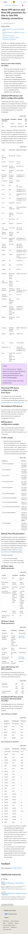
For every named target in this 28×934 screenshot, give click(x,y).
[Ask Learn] (22, 5)
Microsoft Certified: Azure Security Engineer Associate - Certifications (13, 894)
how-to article (13, 377)
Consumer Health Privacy (9, 925)
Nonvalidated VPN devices (8, 35)
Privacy (16, 923)
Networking (7, 5)
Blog (4, 923)
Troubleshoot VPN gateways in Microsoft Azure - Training (12, 883)
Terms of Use (6, 927)
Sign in (25, 2)
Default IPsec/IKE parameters (9, 39)
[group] (14, 123)
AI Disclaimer (6, 921)
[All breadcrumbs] (2, 5)
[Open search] (21, 2)
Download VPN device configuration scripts (12, 402)
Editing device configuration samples (10, 37)
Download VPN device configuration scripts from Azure (13, 33)
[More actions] (25, 5)
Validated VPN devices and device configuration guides (13, 29)
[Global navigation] (1, 2)
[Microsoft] (14, 2)
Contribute (10, 923)
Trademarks (13, 927)
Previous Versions (15, 921)
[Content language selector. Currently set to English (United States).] (10, 910)
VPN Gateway (15, 5)
